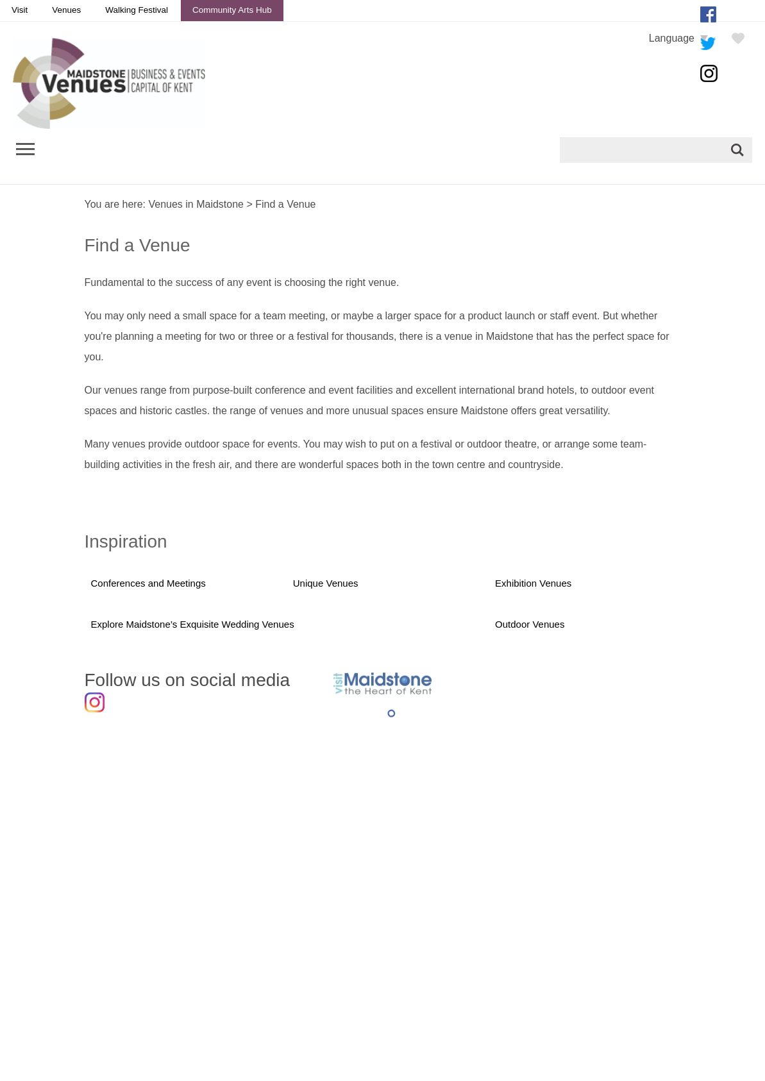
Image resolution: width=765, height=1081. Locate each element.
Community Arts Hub (232, 10)
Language (671, 38)
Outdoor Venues (530, 624)
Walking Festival (136, 10)
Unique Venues (325, 583)
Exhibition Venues (533, 583)
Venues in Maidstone (196, 204)
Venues (66, 10)
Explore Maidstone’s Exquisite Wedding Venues (193, 624)
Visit (20, 10)
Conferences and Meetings (148, 583)
